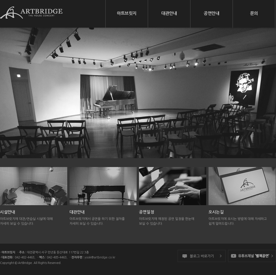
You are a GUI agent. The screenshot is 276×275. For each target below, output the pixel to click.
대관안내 (169, 13)
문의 (254, 13)
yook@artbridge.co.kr (100, 257)
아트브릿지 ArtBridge (31, 15)
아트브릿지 (126, 13)
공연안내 (211, 13)
